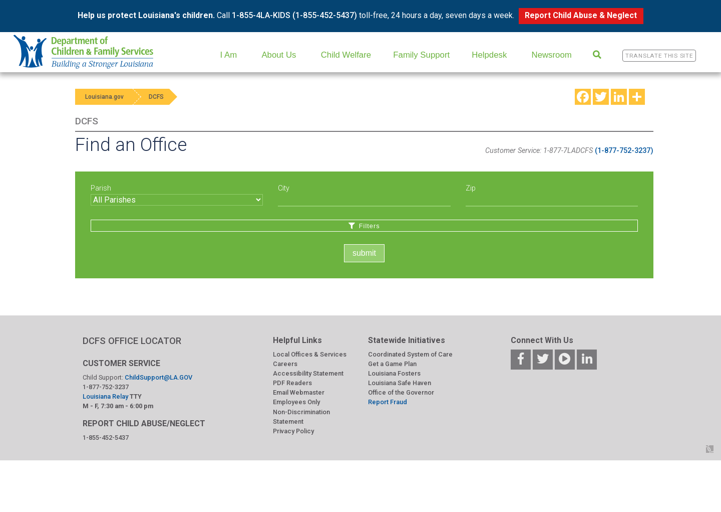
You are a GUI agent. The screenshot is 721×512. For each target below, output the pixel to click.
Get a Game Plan (392, 364)
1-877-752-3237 (106, 387)
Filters (364, 226)
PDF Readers (292, 383)
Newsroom (552, 55)
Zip (471, 188)
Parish (101, 188)
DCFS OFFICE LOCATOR (132, 340)
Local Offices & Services (309, 354)
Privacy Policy (293, 431)
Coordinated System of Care (410, 354)
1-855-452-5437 (106, 437)
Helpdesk (489, 55)
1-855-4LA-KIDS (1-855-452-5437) (294, 15)
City (283, 188)
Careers (285, 364)
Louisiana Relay (106, 396)
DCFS (156, 96)
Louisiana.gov (104, 96)
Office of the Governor (401, 392)
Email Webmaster (298, 392)
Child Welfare (346, 55)
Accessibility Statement (308, 373)
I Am (228, 55)
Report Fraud (387, 402)
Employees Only (296, 402)
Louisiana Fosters (394, 373)
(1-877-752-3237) (624, 150)
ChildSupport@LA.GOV (158, 377)
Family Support (421, 55)
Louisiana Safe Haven (399, 383)
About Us (278, 55)
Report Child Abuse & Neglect (581, 15)
